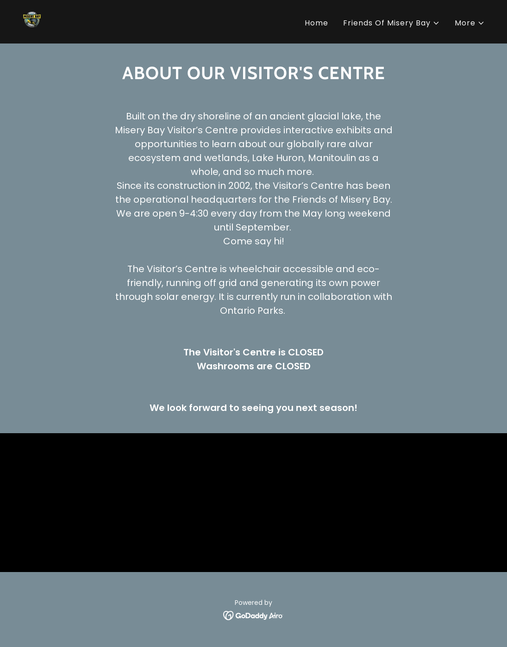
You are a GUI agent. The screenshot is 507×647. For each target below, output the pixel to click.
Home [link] (316, 23)
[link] (34, 21)
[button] (391, 23)
